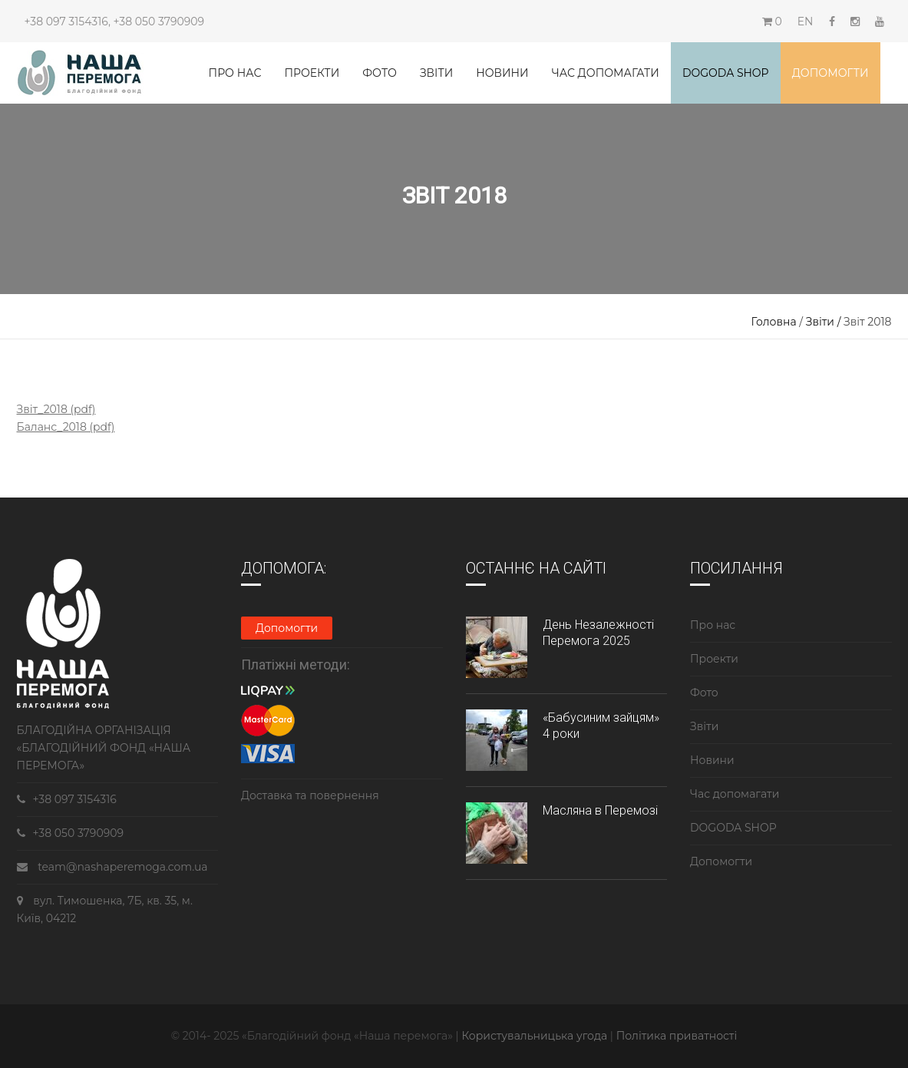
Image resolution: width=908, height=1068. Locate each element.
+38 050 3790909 (159, 21)
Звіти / (825, 322)
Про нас (235, 73)
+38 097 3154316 (66, 21)
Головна (774, 322)
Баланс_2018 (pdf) (66, 427)
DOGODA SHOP (733, 828)
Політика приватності (677, 1036)
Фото (379, 73)
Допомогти (830, 73)
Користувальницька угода (535, 1036)
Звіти (436, 73)
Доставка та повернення (310, 795)
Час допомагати (605, 73)
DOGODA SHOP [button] (725, 73)
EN (805, 21)
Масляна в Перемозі (600, 810)
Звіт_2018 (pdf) (56, 409)
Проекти (311, 73)
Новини (502, 73)
